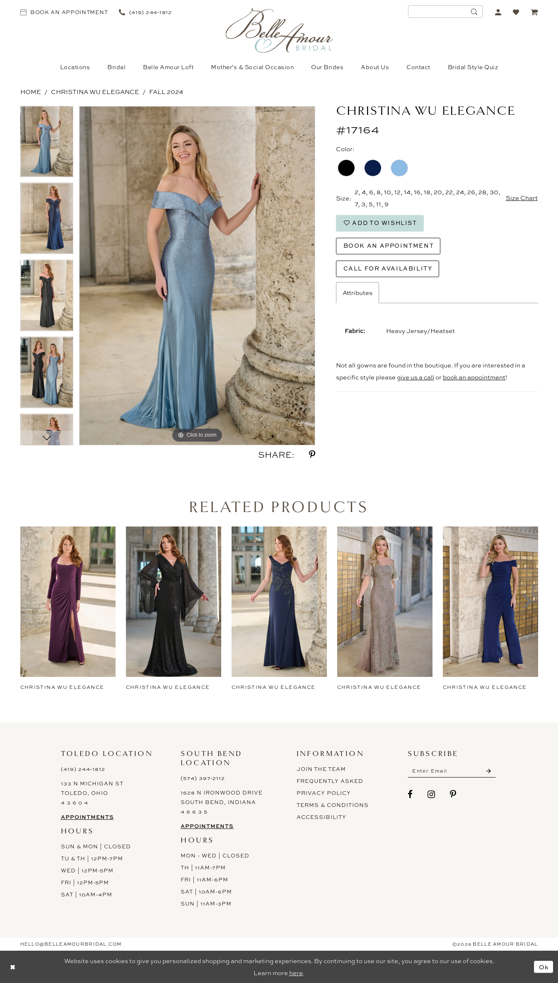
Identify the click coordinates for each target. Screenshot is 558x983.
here (296, 973)
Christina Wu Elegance (95, 91)
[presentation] (68, 602)
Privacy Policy (324, 793)
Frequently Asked (330, 781)
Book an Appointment (388, 245)
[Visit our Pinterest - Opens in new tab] (453, 794)
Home (30, 91)
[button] (498, 11)
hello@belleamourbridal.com (71, 944)
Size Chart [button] (522, 198)
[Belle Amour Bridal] (279, 30)
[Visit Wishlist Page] (516, 11)
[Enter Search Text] (445, 11)
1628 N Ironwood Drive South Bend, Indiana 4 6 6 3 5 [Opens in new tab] (222, 802)
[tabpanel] (47, 144)
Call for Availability (388, 268)
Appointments (87, 817)
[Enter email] (452, 771)
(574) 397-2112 (203, 778)
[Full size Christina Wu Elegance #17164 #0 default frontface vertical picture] (197, 275)
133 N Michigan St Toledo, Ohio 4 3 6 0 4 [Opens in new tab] (92, 793)
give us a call (415, 377)
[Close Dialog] (12, 966)
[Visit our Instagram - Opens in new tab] (431, 794)
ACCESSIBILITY (321, 817)
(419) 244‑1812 (83, 769)
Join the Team (321, 769)
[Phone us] (146, 12)
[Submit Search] (474, 11)
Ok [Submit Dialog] (544, 966)
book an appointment (474, 377)
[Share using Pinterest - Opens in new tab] (312, 454)
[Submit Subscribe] (488, 771)
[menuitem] (64, 12)
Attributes (357, 292)
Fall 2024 (166, 91)
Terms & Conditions (333, 805)
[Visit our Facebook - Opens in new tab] (410, 794)
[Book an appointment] (64, 12)
